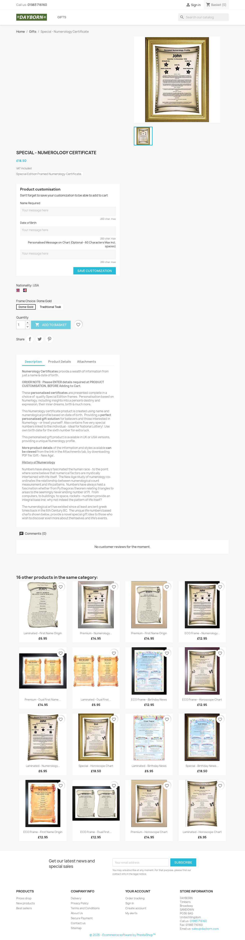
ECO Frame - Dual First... (96, 832)
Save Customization (94, 271)
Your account (137, 891)
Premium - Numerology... (96, 633)
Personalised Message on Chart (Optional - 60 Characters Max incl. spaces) (72, 244)
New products (25, 903)
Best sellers (24, 908)
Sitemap (76, 928)
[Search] (203, 17)
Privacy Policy (79, 903)
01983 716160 (37, 5)
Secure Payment (82, 918)
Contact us (78, 923)
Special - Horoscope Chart (96, 766)
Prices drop (23, 898)
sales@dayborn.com (205, 928)
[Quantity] (20, 325)
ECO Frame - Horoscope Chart (202, 699)
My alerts (131, 913)
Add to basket (51, 324)
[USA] (25, 291)
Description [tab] (33, 362)
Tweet (39, 339)
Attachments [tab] (86, 362)
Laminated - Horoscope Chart (202, 832)
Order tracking (135, 898)
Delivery (76, 898)
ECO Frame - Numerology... (202, 633)
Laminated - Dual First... (96, 699)
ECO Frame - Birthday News (149, 699)
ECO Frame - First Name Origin (42, 832)
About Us (77, 913)
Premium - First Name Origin (149, 633)
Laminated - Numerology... (43, 766)
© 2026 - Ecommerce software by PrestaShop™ (123, 935)
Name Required (30, 203)
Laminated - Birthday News (149, 766)
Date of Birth (28, 223)
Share (30, 339)
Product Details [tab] (59, 362)
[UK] (18, 291)
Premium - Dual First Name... (43, 699)
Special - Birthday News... (202, 766)
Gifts (61, 17)
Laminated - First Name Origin (43, 633)
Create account (135, 908)
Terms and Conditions (85, 908)
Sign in (129, 903)
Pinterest (49, 339)
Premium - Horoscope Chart (149, 832)
